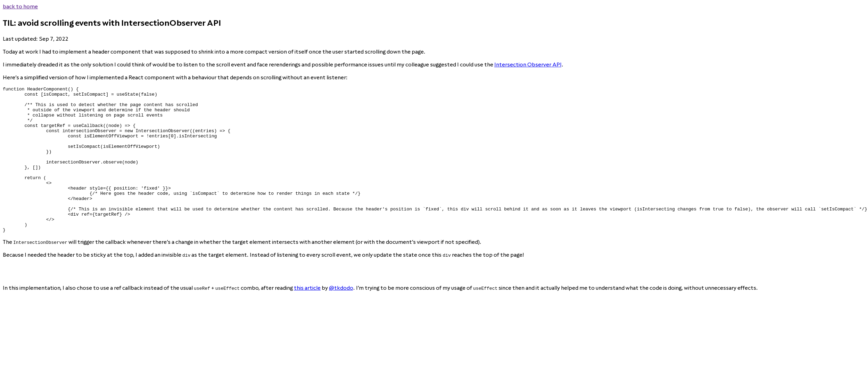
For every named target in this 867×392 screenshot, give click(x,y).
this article (307, 317)
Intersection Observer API (527, 64)
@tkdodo (341, 317)
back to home (20, 6)
